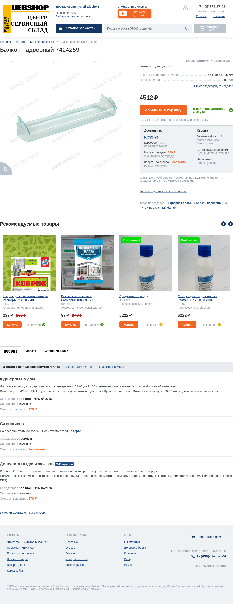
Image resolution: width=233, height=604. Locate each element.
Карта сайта (15, 570)
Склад (128, 559)
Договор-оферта (135, 547)
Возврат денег (16, 565)
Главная (5, 41)
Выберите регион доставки (74, 16)
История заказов (77, 559)
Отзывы (201, 16)
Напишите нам (210, 537)
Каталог (20, 41)
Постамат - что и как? (21, 547)
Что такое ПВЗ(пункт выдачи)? (27, 542)
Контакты (219, 16)
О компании (132, 542)
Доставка (72, 542)
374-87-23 (211, 6)
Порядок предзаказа (20, 553)
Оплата (70, 547)
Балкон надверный (42, 41)
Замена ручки (75, 565)
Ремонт (129, 565)
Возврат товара (17, 559)
